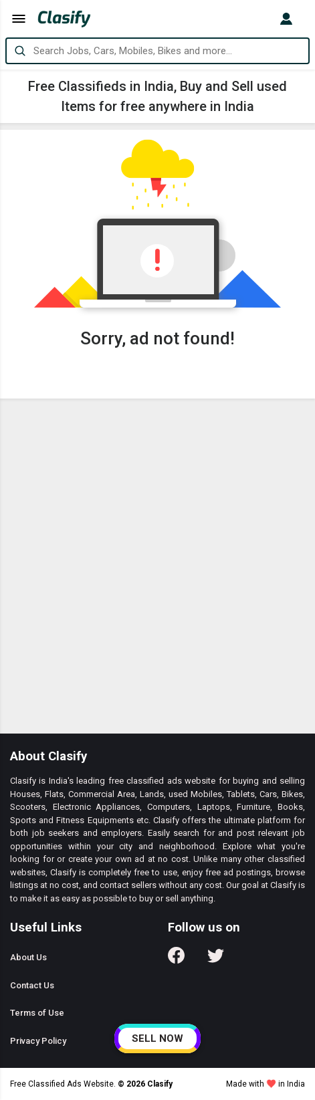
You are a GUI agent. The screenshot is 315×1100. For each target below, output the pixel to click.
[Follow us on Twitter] (215, 960)
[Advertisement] (157, 569)
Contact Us (32, 985)
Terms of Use (37, 1013)
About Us (28, 957)
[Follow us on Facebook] (176, 960)
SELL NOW (157, 1038)
